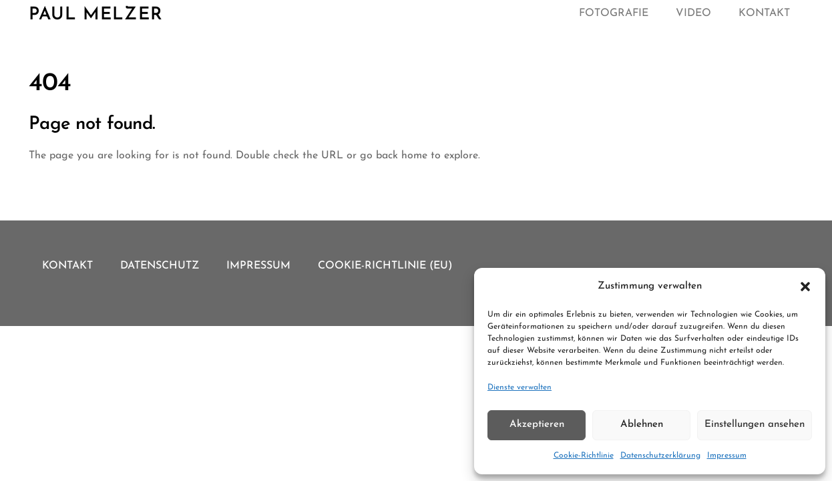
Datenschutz (159, 266)
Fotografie (613, 13)
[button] (805, 286)
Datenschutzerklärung (660, 456)
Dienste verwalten (519, 387)
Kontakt (764, 13)
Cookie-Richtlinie (584, 456)
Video (693, 13)
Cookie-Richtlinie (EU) (385, 266)
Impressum (727, 456)
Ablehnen (641, 425)
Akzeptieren (536, 425)
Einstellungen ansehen (754, 425)
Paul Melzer (96, 15)
